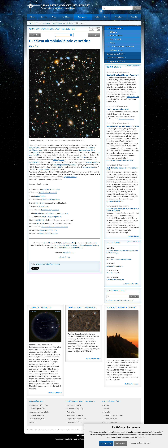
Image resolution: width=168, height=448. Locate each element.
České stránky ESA (37, 419)
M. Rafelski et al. (78, 140)
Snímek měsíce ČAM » (116, 54)
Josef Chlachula (91, 243)
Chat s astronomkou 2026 (118, 109)
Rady (106, 17)
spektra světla (34, 162)
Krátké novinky (114, 67)
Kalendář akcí (113, 243)
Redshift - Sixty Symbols (50, 210)
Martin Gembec (124, 72)
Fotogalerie (82, 17)
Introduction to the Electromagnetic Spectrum (51, 213)
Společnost (119, 17)
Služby (97, 17)
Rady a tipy (71, 412)
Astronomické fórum (74, 422)
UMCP (73, 243)
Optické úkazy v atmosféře (113, 415)
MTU (57, 243)
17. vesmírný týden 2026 (40, 307)
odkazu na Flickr (133, 97)
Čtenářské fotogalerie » (116, 57)
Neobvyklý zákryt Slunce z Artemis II (122, 75)
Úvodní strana (34, 23)
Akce (54, 17)
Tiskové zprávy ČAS (37, 408)
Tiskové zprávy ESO (37, 415)
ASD (56, 247)
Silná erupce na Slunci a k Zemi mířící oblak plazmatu (123, 210)
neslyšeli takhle (34, 147)
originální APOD (68, 252)
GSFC (67, 247)
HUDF (37, 155)
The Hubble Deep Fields (51, 199)
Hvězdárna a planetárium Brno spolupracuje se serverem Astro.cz (82, 430)
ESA (41, 140)
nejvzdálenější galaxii (47, 169)
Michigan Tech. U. (76, 247)
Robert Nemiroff (49, 243)
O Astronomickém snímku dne (122, 46)
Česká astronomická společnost (44, 430)
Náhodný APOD (64, 257)
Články (32, 17)
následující (93, 35)
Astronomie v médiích (75, 415)
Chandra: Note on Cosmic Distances (55, 227)
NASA (38, 140)
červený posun (58, 160)
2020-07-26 (40, 223)
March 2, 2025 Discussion (48, 233)
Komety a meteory (110, 422)
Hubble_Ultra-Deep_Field (48, 193)
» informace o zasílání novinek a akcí (120, 300)
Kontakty (134, 17)
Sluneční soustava (110, 419)
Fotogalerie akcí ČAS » (116, 61)
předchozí (35, 35)
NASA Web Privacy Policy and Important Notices (82, 245)
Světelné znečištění (74, 405)
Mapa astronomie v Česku (76, 419)
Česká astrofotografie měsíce (82, 307)
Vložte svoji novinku (133, 66)
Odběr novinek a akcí (116, 290)
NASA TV (33, 422)
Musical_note (43, 206)
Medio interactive (72, 439)
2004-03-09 (39, 203)
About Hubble (40, 196)
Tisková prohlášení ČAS (39, 405)
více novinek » (133, 236)
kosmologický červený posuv (64, 165)
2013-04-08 (40, 220)
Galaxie (38, 264)
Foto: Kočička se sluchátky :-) (50, 189)
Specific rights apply (58, 245)
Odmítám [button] (120, 443)
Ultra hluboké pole (47, 264)
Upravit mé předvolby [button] (140, 443)
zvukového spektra (92, 162)
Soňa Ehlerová (123, 106)
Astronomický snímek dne (62, 23)
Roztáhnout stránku (93, 29)
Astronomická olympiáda (39, 412)
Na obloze (66, 17)
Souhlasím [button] (107, 443)
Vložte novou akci (134, 241)
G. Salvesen (63, 140)
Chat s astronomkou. (126, 119)
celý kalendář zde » (131, 284)
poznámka (81, 157)
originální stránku (70, 177)
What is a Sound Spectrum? (52, 216)
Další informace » (55, 393)
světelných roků (89, 167)
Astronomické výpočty (75, 408)
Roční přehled (115, 39)
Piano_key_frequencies (48, 230)
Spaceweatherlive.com (115, 201)
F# (33, 169)
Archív (112, 43)
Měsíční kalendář (116, 35)
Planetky (107, 412)
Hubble (46, 140)
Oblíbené (113, 32)
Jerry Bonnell (66, 243)
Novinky (44, 17)
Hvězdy (106, 405)
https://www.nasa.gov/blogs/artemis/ (120, 160)
